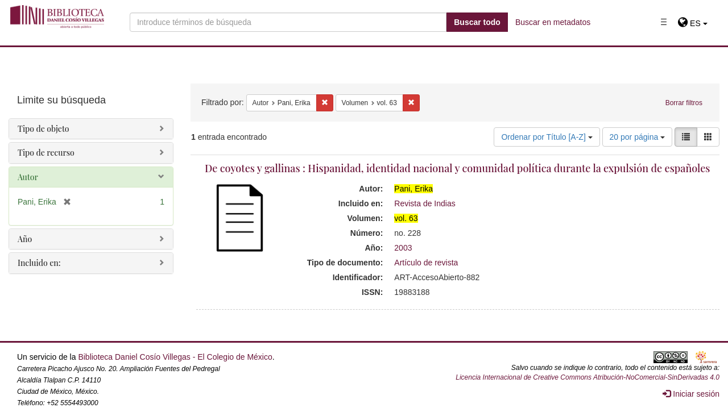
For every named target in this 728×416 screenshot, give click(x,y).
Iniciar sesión (691, 393)
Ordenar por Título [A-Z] (546, 137)
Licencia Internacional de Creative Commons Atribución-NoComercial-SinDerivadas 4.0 (587, 377)
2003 (403, 247)
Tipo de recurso (46, 152)
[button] (692, 23)
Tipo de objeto (43, 128)
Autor (28, 177)
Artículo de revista (426, 262)
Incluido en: (39, 262)
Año (25, 239)
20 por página (637, 137)
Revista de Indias (424, 203)
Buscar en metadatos (552, 22)
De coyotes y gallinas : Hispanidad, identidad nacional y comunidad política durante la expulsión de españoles (457, 168)
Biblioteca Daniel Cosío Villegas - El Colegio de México (175, 356)
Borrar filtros (683, 103)
